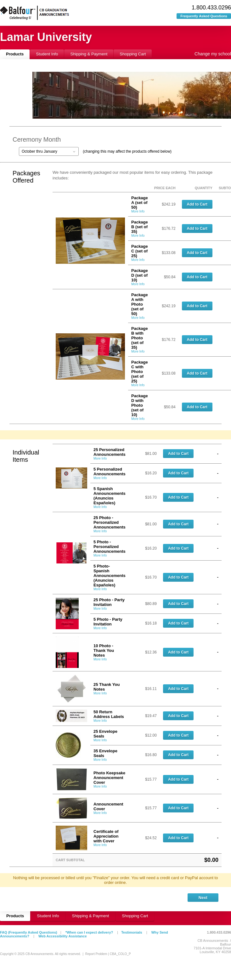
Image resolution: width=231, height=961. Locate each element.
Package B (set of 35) (139, 227)
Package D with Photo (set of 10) (139, 405)
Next (203, 897)
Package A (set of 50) (139, 202)
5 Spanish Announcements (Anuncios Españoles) (109, 495)
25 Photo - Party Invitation (109, 602)
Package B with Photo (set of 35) (139, 338)
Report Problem (96, 954)
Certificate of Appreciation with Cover (105, 836)
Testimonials (131, 932)
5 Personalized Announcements (109, 471)
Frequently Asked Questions (203, 16)
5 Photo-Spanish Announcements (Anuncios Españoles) (109, 575)
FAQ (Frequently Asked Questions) (28, 932)
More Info (137, 211)
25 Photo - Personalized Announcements (109, 522)
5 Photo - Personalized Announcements (109, 547)
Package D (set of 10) (139, 275)
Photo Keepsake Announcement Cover (109, 778)
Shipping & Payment (88, 54)
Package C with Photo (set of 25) (139, 371)
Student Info (47, 54)
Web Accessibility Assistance (62, 936)
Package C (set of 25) (139, 251)
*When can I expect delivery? (89, 932)
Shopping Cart (133, 54)
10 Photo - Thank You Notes (103, 650)
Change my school (212, 53)
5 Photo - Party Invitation (107, 621)
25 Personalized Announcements (109, 452)
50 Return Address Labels (108, 714)
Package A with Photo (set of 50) (139, 304)
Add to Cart (197, 204)
